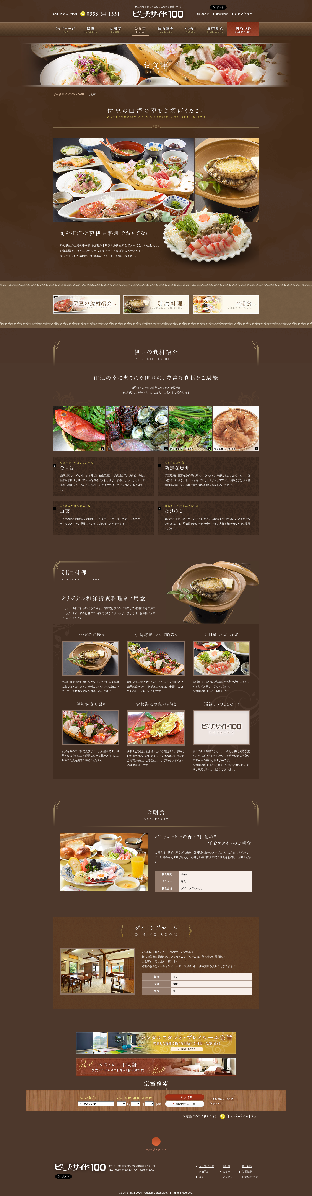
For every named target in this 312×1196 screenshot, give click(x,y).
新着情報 (247, 1171)
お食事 (140, 29)
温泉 (90, 29)
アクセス (190, 29)
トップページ (65, 29)
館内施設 (165, 29)
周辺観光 (215, 29)
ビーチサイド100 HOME (68, 94)
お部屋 (115, 29)
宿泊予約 (243, 29)
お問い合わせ (250, 1176)
